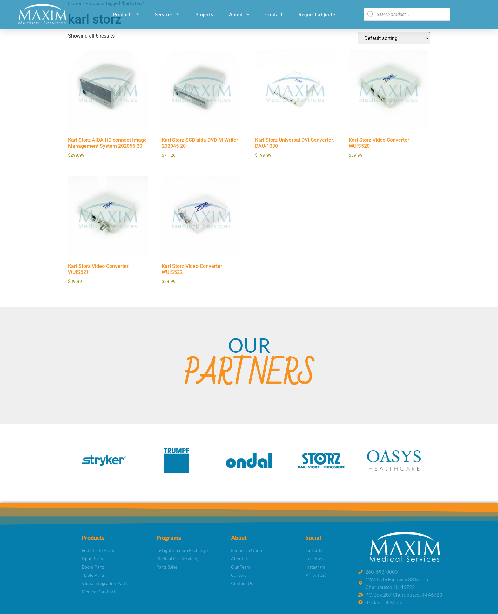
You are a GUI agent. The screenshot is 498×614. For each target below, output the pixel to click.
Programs (168, 537)
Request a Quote (317, 14)
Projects (204, 14)
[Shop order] (394, 38)
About (239, 14)
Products (126, 14)
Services (167, 14)
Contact (274, 14)
